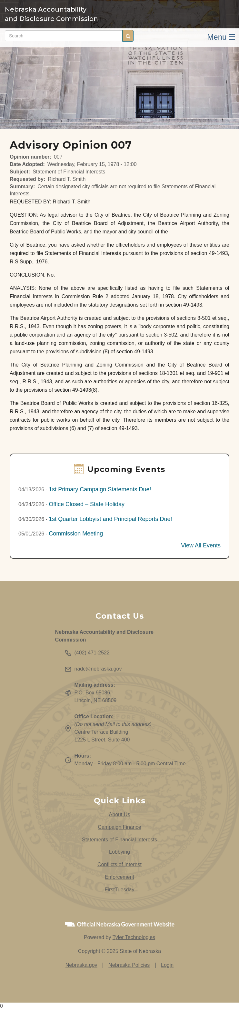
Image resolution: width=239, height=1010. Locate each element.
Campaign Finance (119, 827)
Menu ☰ (221, 37)
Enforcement (119, 877)
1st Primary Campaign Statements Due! (100, 489)
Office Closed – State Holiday (86, 504)
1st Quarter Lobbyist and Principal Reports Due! (110, 519)
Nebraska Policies (129, 965)
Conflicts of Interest (119, 864)
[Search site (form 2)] (64, 35)
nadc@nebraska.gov (98, 669)
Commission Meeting (76, 533)
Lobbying (119, 852)
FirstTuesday (119, 889)
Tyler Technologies (134, 937)
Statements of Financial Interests (119, 839)
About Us (119, 814)
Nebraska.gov (81, 965)
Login (167, 965)
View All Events (201, 545)
